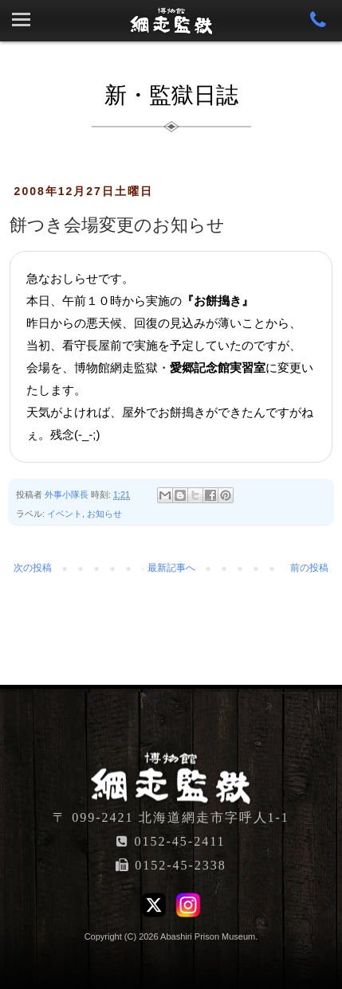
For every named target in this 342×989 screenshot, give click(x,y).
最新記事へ (171, 567)
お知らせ (104, 513)
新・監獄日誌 (171, 95)
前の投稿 (309, 567)
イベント (64, 513)
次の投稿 (33, 567)
